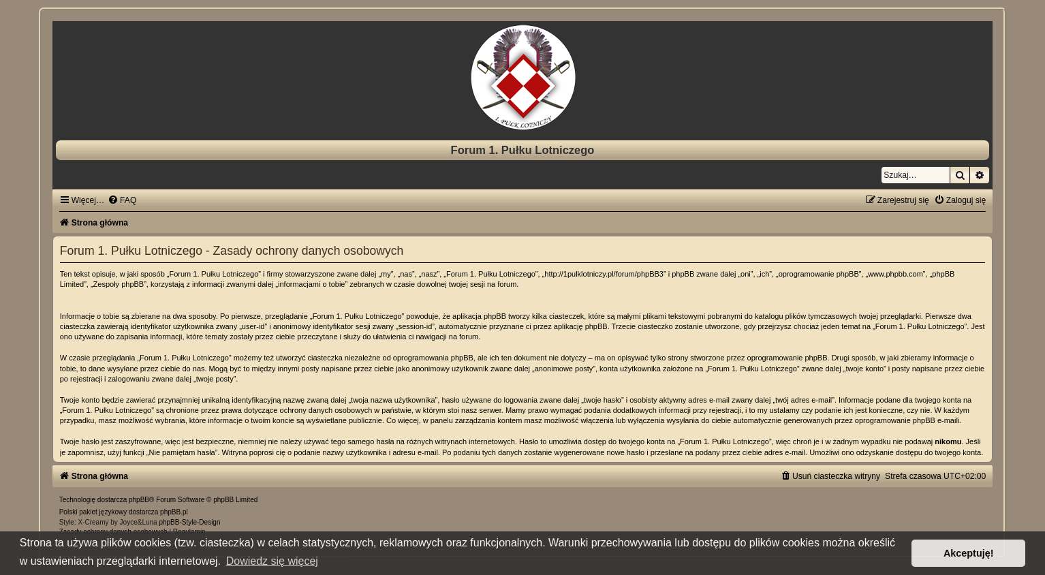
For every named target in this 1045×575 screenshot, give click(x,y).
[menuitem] (122, 200)
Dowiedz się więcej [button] (272, 561)
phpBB (139, 499)
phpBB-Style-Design (189, 522)
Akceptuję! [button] (968, 553)
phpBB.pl (174, 512)
